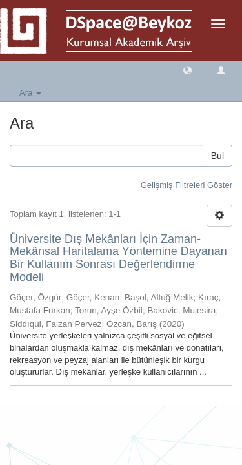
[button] (187, 69)
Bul (217, 155)
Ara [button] (30, 93)
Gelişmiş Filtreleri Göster (186, 185)
